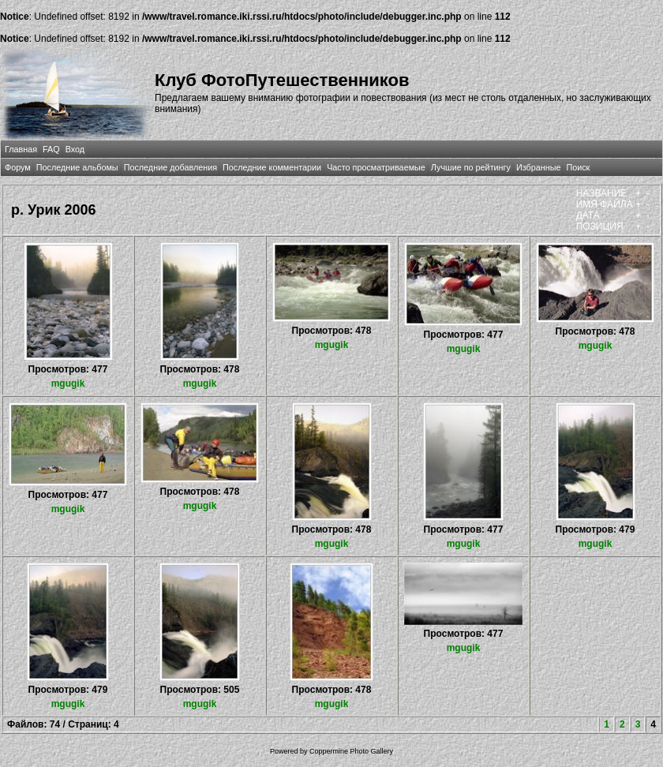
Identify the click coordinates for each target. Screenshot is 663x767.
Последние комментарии (272, 167)
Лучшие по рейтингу (471, 167)
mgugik (68, 383)
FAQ (51, 149)
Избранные (538, 167)
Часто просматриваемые (376, 167)
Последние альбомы (77, 167)
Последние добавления (170, 167)
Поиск (578, 167)
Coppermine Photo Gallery (351, 751)
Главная (21, 149)
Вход (75, 149)
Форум (18, 167)
